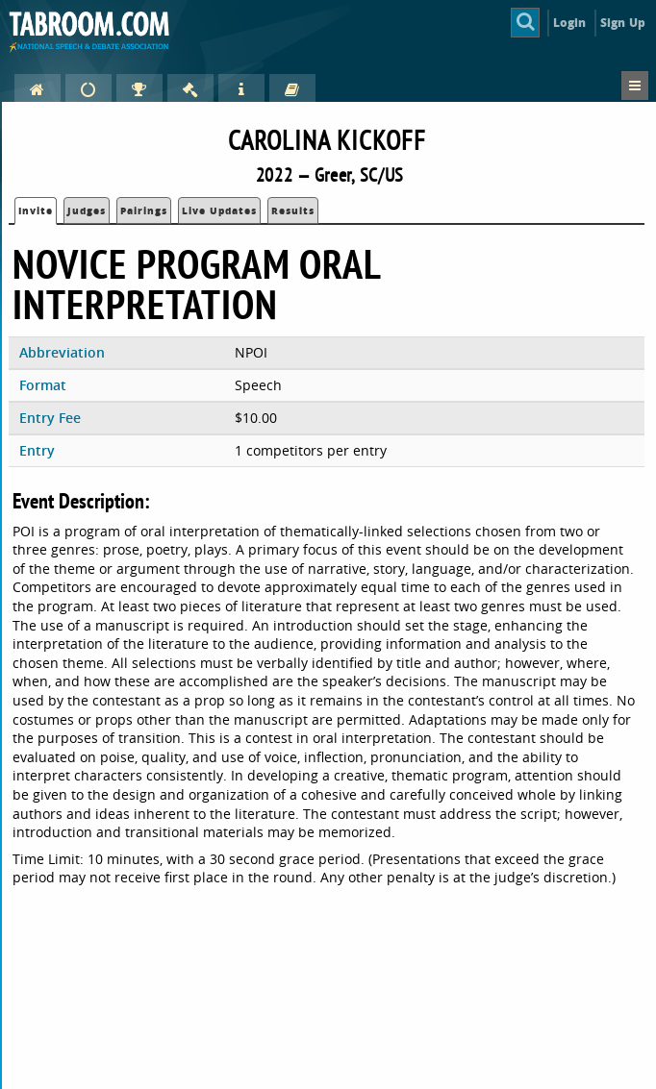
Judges (86, 210)
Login (570, 22)
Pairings (143, 210)
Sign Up (622, 22)
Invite (35, 210)
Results (293, 210)
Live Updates (219, 210)
